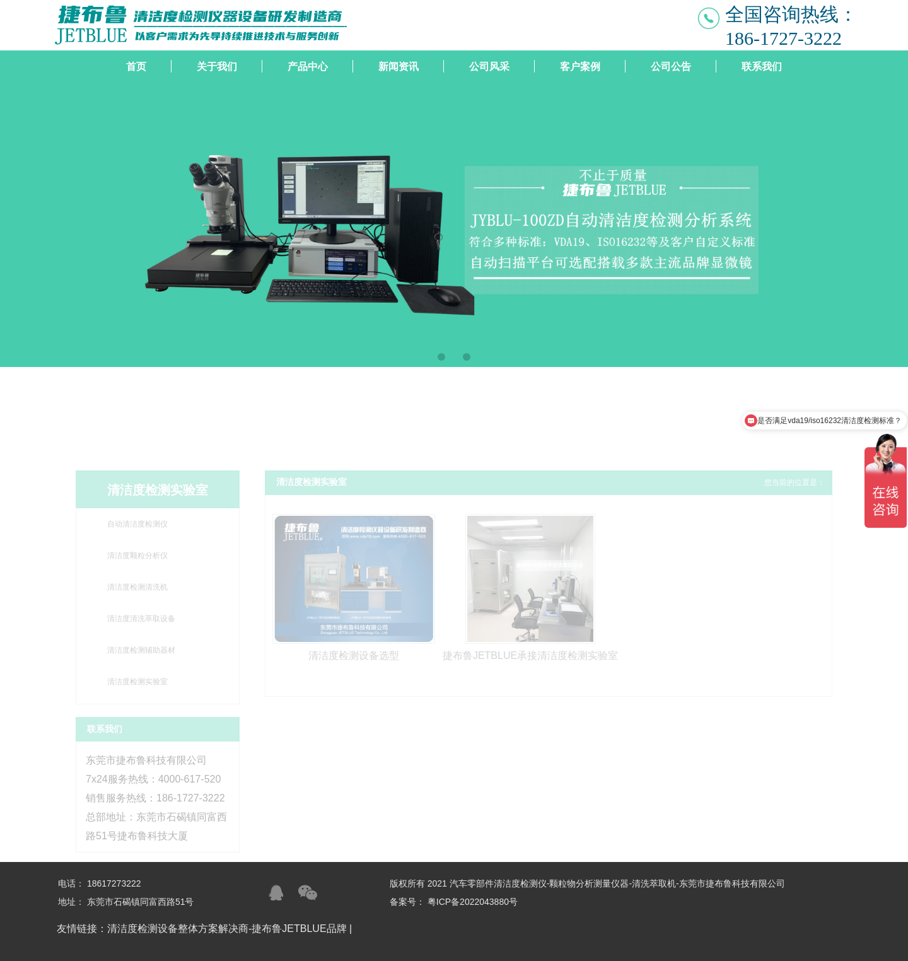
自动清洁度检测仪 (137, 524)
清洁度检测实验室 (137, 681)
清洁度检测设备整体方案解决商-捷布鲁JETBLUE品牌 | (231, 928)
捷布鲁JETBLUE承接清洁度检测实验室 (530, 655)
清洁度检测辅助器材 (141, 650)
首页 (136, 66)
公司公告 (671, 66)
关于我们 (217, 66)
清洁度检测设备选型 (353, 655)
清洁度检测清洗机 (137, 587)
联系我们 (762, 66)
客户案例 (580, 66)
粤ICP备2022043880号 (473, 902)
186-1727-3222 (783, 38)
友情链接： (82, 928)
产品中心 (308, 66)
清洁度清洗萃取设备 (141, 618)
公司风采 (489, 66)
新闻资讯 (398, 66)
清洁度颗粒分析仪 (137, 555)
